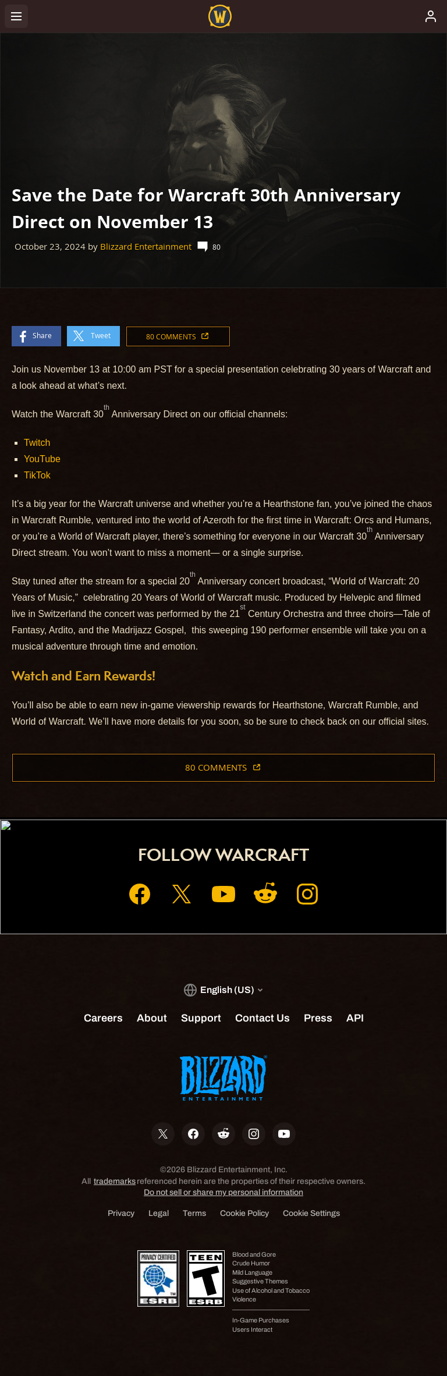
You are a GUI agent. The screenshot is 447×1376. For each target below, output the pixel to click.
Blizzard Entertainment (145, 246)
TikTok (37, 475)
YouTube (42, 459)
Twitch (37, 443)
